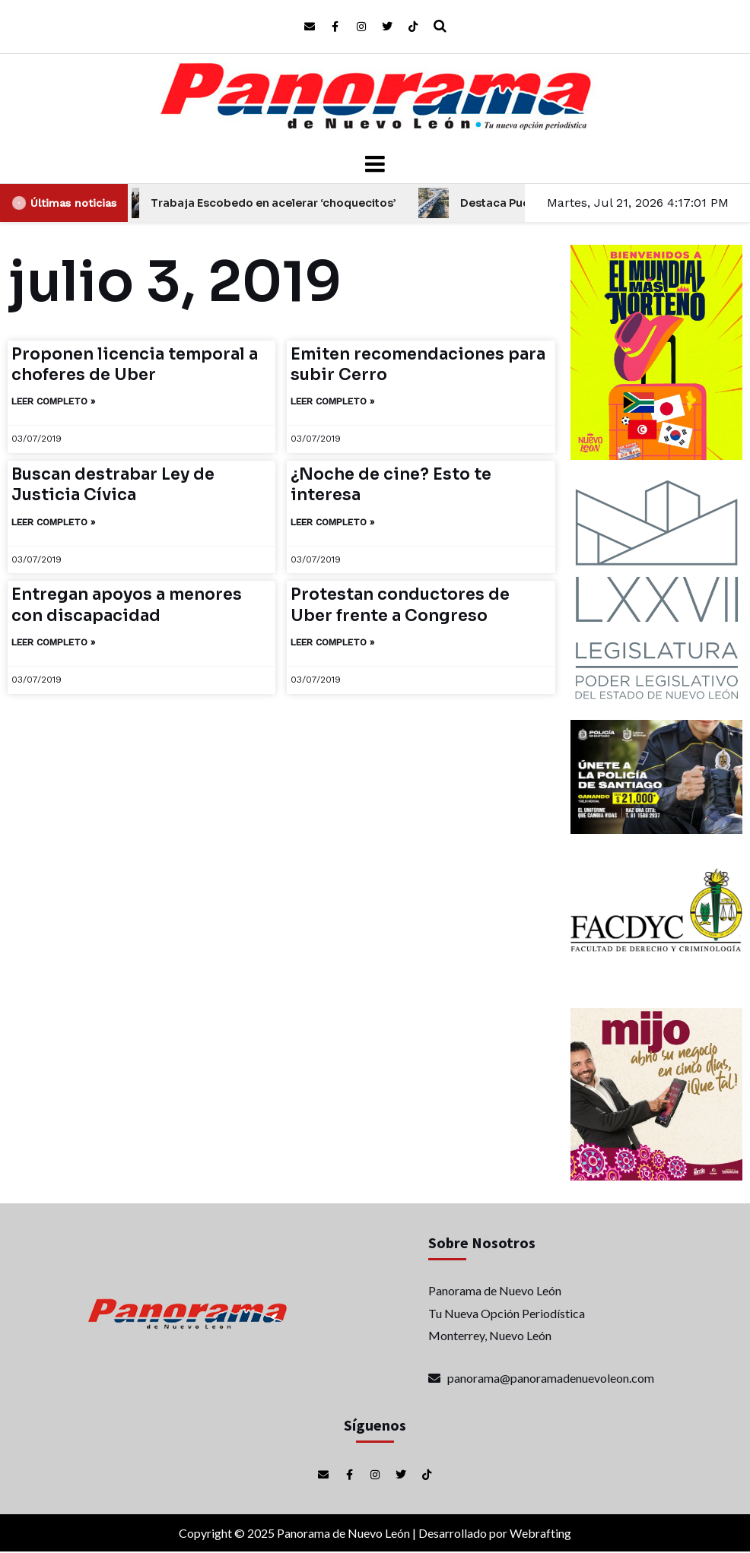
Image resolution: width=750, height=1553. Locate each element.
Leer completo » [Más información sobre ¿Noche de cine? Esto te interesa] (332, 522)
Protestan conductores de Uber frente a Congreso (400, 605)
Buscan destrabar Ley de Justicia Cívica (113, 484)
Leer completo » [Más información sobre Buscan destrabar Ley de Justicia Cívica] (53, 522)
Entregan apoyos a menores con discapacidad (126, 605)
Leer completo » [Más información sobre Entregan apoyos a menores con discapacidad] (53, 642)
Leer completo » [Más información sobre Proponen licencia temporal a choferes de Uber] (53, 401)
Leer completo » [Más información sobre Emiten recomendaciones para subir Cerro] (332, 401)
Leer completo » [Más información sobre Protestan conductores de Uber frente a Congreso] (332, 642)
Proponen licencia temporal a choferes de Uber (134, 364)
